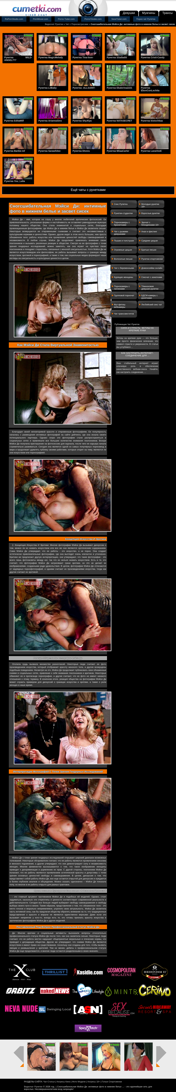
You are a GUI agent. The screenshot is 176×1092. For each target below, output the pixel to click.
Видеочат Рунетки (54, 24)
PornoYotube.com (93, 19)
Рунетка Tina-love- (83, 57)
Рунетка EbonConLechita (150, 89)
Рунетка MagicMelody (50, 57)
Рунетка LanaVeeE (151, 151)
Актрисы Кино (63, 1081)
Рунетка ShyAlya (82, 120)
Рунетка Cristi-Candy (152, 57)
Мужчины (148, 13)
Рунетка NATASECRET (119, 120)
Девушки (129, 13)
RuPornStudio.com (14, 19)
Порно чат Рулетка (145, 19)
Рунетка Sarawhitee (49, 151)
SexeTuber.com (119, 19)
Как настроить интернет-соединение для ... (137, 354)
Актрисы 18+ (93, 1081)
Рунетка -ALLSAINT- (84, 87)
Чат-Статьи (49, 1081)
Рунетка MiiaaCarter (118, 151)
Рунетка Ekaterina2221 (119, 87)
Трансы (167, 13)
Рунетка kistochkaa (152, 120)
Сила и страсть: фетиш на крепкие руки (137, 329)
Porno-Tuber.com (66, 19)
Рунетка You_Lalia (14, 181)
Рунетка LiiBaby (47, 87)
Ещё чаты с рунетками (88, 190)
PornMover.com (40, 19)
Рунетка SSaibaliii (117, 57)
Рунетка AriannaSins (50, 120)
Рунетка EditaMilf (14, 120)
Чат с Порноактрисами (77, 24)
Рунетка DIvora (81, 151)
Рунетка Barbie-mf (14, 151)
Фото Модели (79, 1081)
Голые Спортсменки (112, 1081)
